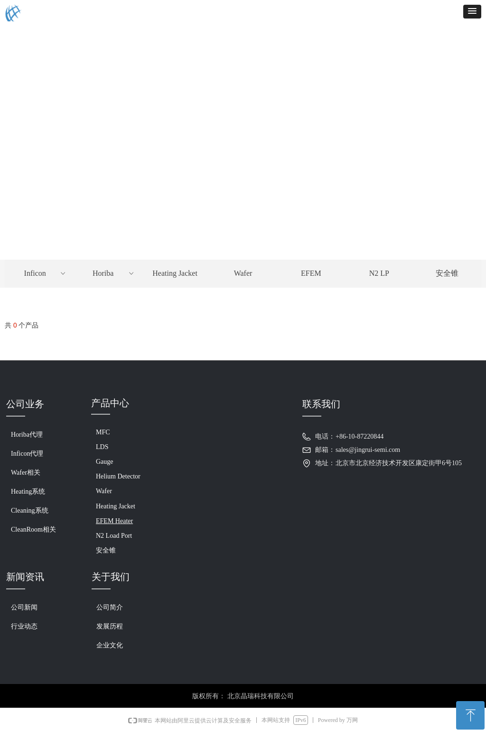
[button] (472, 12)
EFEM (311, 273)
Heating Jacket (174, 273)
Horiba (114, 273)
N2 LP (379, 273)
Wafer (243, 273)
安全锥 (447, 273)
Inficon (45, 273)
